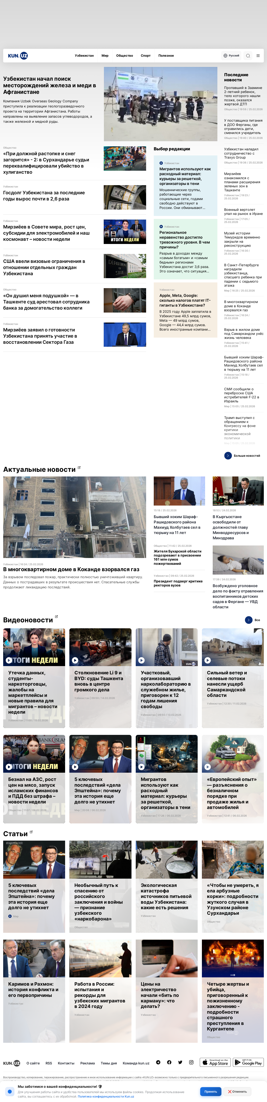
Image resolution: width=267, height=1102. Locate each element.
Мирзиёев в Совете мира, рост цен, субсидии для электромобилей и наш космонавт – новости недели (46, 233)
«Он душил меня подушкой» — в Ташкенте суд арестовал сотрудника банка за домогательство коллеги (46, 302)
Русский (231, 56)
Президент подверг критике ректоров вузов (178, 583)
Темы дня (109, 1063)
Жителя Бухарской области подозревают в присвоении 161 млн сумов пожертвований (177, 557)
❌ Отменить (237, 1091)
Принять (210, 1091)
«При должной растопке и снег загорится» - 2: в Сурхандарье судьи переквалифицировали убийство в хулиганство (46, 163)
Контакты (66, 1063)
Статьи (15, 834)
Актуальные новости (39, 469)
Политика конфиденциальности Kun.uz (106, 1096)
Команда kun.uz (136, 1063)
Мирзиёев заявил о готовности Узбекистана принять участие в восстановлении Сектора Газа (40, 336)
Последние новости (236, 77)
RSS (49, 1063)
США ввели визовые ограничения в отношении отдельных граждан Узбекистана (44, 267)
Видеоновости (28, 620)
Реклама (87, 1063)
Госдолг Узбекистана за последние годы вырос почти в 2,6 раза (44, 196)
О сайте (33, 1063)
